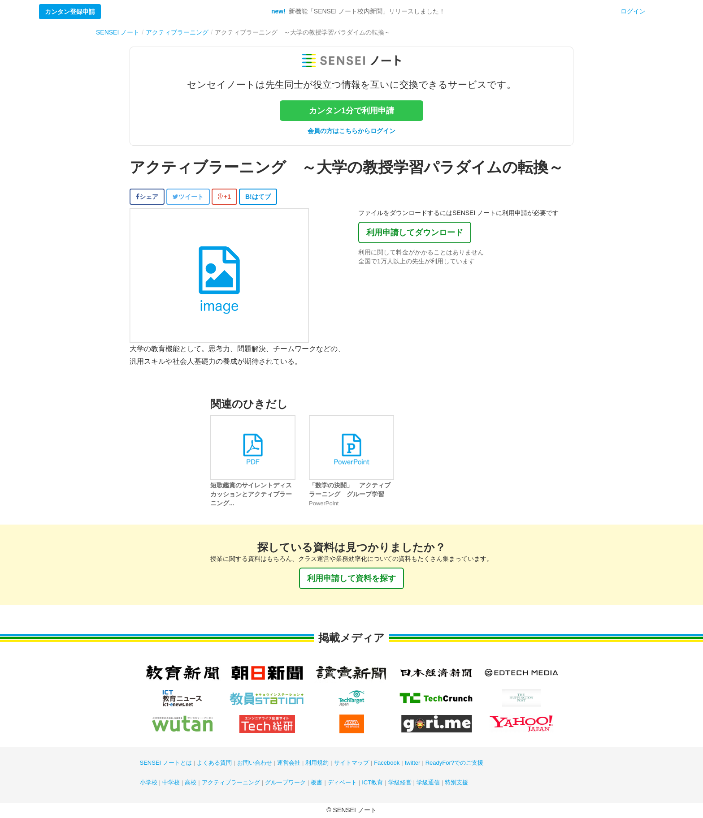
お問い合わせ (254, 762)
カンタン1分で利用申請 (351, 110)
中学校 (171, 782)
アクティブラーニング (231, 782)
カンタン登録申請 (70, 11)
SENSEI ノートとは (166, 762)
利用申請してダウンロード (414, 232)
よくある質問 (214, 762)
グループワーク (285, 782)
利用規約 (317, 762)
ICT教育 (372, 782)
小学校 (148, 782)
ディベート (342, 782)
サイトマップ (351, 762)
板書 (316, 782)
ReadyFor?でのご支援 (454, 762)
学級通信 (428, 782)
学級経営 (400, 782)
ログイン (633, 11)
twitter (413, 762)
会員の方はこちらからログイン (351, 130)
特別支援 (456, 782)
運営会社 (288, 762)
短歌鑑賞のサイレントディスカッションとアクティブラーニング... (251, 494)
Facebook (386, 762)
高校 (190, 782)
